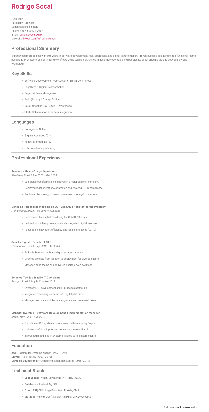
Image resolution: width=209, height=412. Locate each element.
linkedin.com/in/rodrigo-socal (39, 38)
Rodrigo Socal (31, 6)
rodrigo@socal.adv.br (31, 34)
